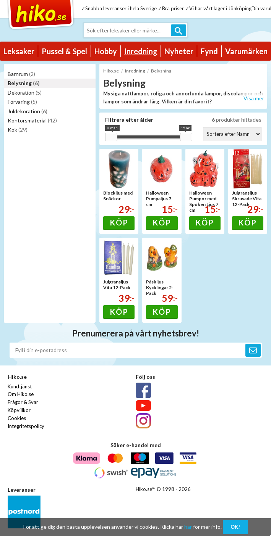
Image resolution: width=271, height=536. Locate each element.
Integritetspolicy (26, 426)
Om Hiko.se (21, 394)
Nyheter (178, 51)
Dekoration (25, 92)
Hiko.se (111, 71)
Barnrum (21, 74)
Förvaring (22, 101)
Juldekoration (27, 111)
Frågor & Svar (23, 402)
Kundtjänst (20, 386)
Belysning (24, 83)
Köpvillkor (19, 410)
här (188, 526)
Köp (119, 222)
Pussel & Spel (64, 51)
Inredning (140, 51)
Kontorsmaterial (32, 120)
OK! (235, 527)
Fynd (209, 51)
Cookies (17, 418)
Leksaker (18, 51)
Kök (18, 129)
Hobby (105, 51)
